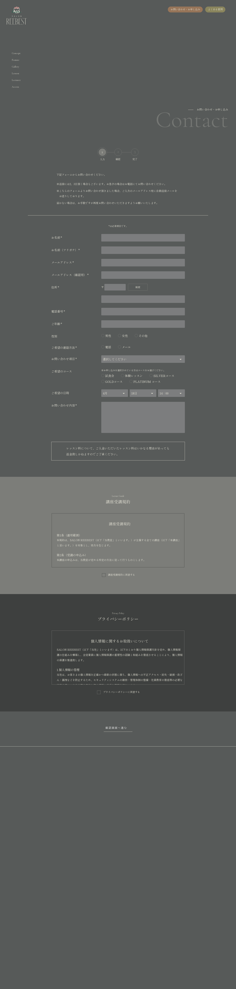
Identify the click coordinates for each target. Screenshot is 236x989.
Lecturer (16, 80)
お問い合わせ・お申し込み (185, 9)
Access (15, 86)
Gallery (15, 66)
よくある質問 (215, 9)
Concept (16, 53)
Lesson (15, 73)
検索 (137, 287)
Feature (15, 59)
